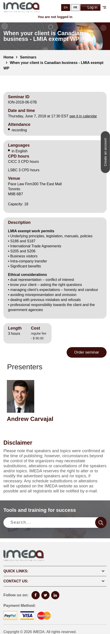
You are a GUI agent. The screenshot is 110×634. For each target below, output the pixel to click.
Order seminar (86, 352)
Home (8, 57)
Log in (90, 7)
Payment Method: (19, 605)
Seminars (28, 57)
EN (66, 7)
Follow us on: (16, 595)
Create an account (105, 152)
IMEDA (39, 632)
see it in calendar (83, 116)
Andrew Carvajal (30, 418)
